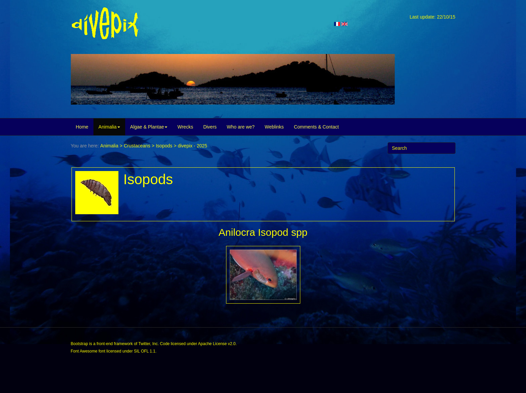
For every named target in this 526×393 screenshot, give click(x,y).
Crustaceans (137, 145)
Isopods (164, 145)
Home (82, 127)
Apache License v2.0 (217, 343)
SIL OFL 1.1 (145, 351)
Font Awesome (84, 351)
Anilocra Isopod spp (263, 232)
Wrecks (185, 127)
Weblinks (274, 127)
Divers (210, 127)
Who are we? (240, 127)
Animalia (109, 127)
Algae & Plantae (148, 127)
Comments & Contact (316, 127)
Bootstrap (79, 343)
